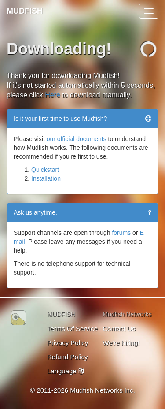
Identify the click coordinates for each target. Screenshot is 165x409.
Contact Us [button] (119, 328)
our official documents (76, 138)
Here (52, 95)
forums (121, 232)
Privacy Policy (67, 342)
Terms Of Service (72, 328)
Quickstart (45, 169)
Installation (46, 178)
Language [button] (65, 371)
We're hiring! (121, 342)
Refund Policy (67, 357)
